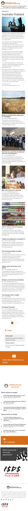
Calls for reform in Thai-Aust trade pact (12, 227)
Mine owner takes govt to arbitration (11, 190)
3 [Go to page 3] (17, 323)
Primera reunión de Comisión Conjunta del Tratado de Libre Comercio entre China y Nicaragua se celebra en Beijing (14, 409)
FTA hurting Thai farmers (8, 307)
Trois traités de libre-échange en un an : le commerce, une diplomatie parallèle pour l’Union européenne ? (13, 419)
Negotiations (5, 11)
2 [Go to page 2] (14, 323)
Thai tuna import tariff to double (10, 295)
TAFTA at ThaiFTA (9, 343)
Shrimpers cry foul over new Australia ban (13, 280)
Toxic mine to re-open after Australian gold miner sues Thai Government (13, 152)
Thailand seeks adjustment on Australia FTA (13, 239)
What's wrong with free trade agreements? (9, 452)
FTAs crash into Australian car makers (12, 251)
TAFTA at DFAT (9, 336)
